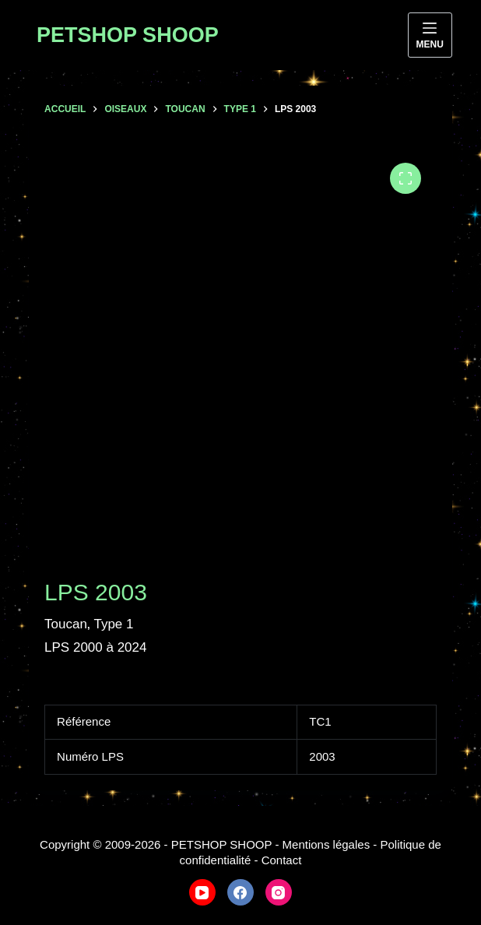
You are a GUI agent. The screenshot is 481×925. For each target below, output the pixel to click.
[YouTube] (202, 892)
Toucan (65, 624)
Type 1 (113, 624)
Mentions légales (326, 844)
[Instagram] (278, 892)
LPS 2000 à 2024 (95, 647)
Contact (282, 860)
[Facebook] (240, 892)
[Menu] (430, 35)
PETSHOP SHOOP (128, 35)
